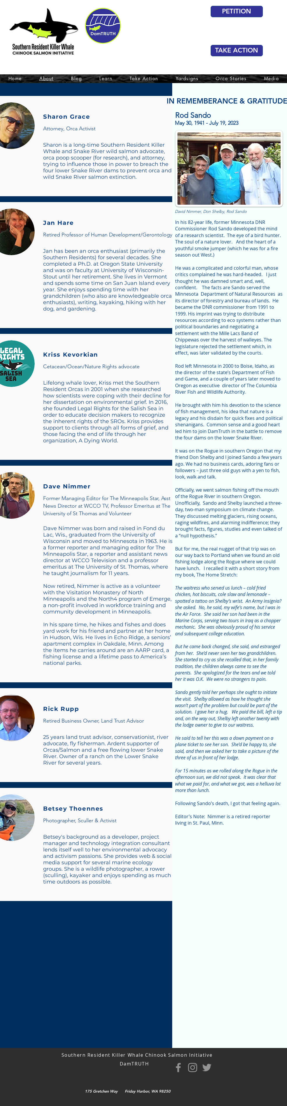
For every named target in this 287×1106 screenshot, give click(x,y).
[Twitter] (207, 1067)
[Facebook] (178, 1067)
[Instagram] (192, 1067)
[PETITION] (237, 11)
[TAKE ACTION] (237, 50)
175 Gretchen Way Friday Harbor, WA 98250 (127, 1091)
